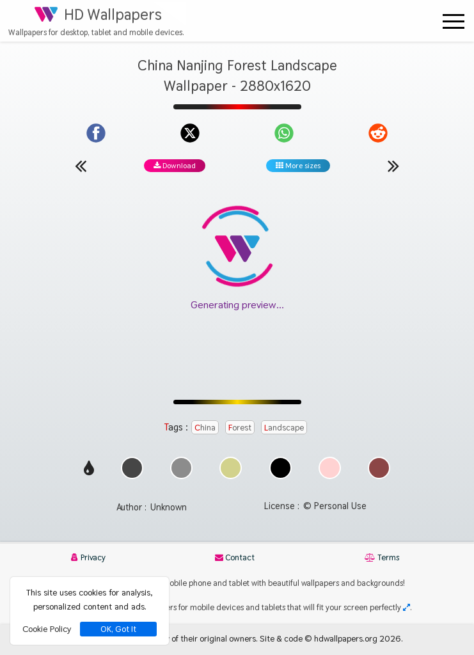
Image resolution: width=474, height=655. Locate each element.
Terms (382, 557)
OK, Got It (118, 629)
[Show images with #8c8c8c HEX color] (181, 475)
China (205, 427)
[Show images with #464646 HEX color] (132, 475)
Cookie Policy (46, 629)
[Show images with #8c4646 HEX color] (379, 475)
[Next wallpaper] (393, 165)
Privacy (88, 557)
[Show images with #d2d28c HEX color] (230, 475)
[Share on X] (190, 133)
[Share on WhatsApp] (284, 133)
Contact (235, 557)
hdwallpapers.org (345, 638)
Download (175, 166)
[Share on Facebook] (96, 133)
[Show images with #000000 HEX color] (280, 475)
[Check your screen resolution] (406, 607)
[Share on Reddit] (378, 133)
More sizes (298, 166)
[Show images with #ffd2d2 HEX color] (330, 475)
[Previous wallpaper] (80, 165)
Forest (239, 427)
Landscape (284, 427)
